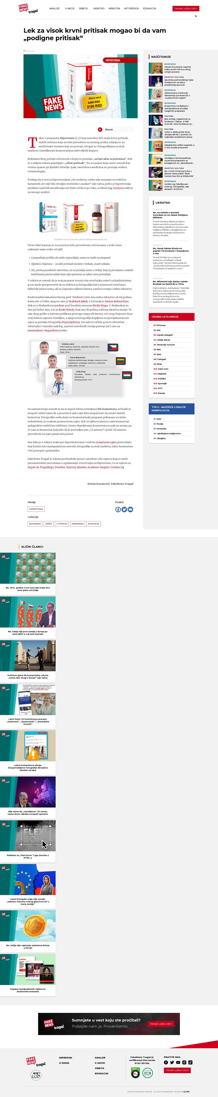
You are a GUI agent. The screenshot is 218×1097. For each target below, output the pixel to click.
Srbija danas (163, 340)
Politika (162, 378)
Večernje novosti (166, 344)
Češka (48, 524)
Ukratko (99, 8)
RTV (160, 388)
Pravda (161, 393)
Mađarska (78, 524)
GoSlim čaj (120, 467)
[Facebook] (118, 509)
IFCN (137, 1063)
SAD (159, 419)
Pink (159, 364)
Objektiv (161, 374)
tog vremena (116, 188)
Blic (159, 349)
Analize (54, 8)
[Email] (130, 509)
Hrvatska (161, 428)
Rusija (160, 424)
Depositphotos (71, 322)
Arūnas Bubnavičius (117, 301)
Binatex (83, 467)
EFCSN (145, 1063)
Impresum (65, 1057)
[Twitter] (124, 509)
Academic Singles (101, 467)
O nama (64, 1063)
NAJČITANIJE (161, 56)
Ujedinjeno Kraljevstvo (169, 433)
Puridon (61, 467)
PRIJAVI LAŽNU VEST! (186, 8)
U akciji (70, 8)
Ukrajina (161, 438)
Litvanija (61, 524)
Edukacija (149, 8)
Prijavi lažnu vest (161, 1024)
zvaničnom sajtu (106, 442)
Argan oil (33, 467)
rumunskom (35, 330)
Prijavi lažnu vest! (177, 1070)
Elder (186, 1092)
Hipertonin (36, 509)
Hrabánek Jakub (78, 301)
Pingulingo (47, 467)
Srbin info (163, 369)
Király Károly (66, 309)
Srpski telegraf (165, 335)
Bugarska (35, 524)
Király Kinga (100, 305)
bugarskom (52, 330)
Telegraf (161, 359)
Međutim (114, 8)
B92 (159, 354)
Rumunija (93, 524)
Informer (161, 325)
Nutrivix (72, 467)
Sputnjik (162, 383)
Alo (158, 330)
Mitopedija (131, 8)
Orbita (83, 8)
